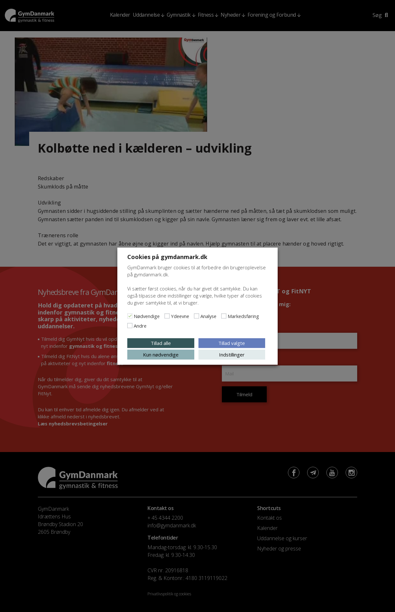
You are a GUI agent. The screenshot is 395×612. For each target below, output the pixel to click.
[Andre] (129, 325)
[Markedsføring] (223, 315)
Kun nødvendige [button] (161, 354)
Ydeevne (180, 316)
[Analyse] (196, 315)
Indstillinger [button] (232, 354)
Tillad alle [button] (161, 343)
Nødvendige (147, 316)
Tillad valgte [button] (231, 343)
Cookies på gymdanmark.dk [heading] (167, 256)
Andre (140, 325)
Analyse (208, 316)
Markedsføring (243, 316)
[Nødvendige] (129, 315)
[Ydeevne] (167, 315)
